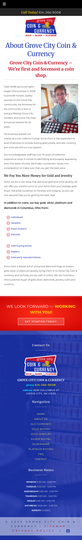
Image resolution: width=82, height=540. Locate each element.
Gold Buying (41, 429)
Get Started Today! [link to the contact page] (41, 321)
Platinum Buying (41, 449)
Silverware (41, 444)
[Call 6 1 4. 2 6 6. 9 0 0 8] (50, 12)
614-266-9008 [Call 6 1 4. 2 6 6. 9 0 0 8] (45, 385)
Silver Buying (41, 439)
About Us (41, 419)
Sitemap (55, 526)
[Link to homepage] (41, 375)
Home (41, 414)
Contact (41, 459)
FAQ (41, 454)
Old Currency (41, 424)
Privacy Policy (33, 530)
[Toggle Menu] (4, 4)
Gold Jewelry (41, 434)
